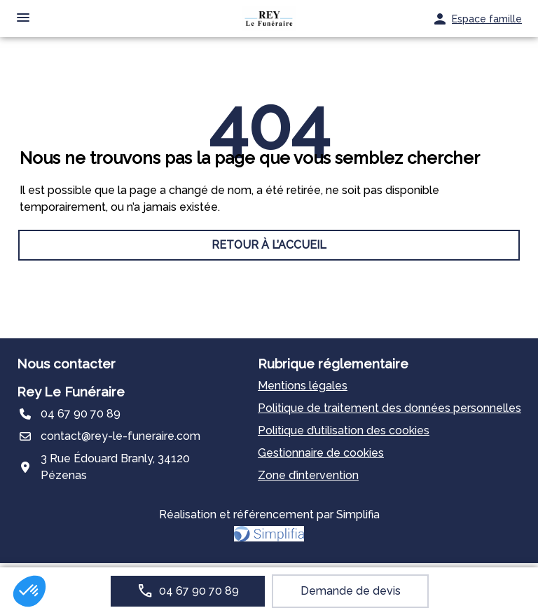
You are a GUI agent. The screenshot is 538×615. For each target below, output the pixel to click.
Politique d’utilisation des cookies (343, 430)
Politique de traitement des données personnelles (389, 408)
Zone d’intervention (308, 475)
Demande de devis (351, 590)
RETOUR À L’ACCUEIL (269, 244)
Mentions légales (302, 385)
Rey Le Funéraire (71, 391)
